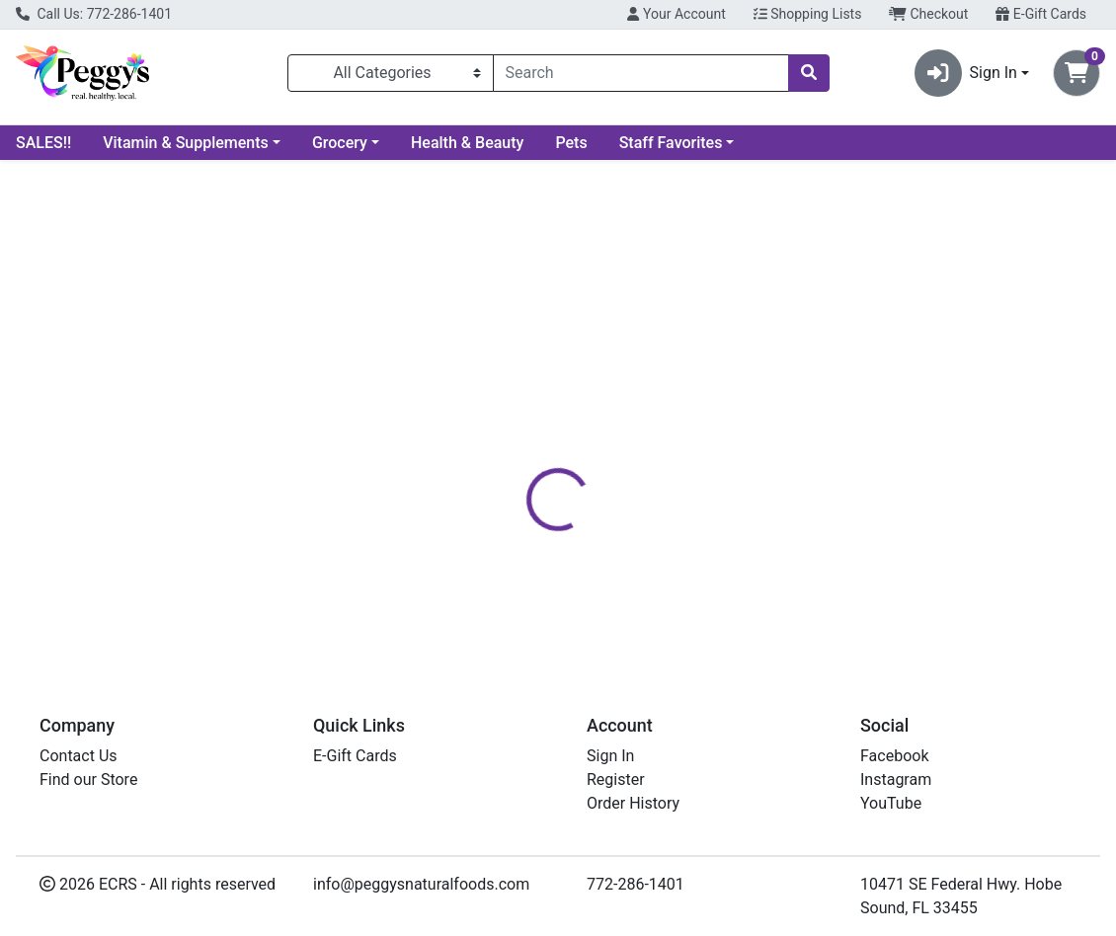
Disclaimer (606, 437)
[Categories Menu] (390, 73)
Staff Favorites (671, 142)
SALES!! (43, 142)
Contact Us (79, 755)
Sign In (610, 755)
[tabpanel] (790, 540)
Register (616, 779)
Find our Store (88, 779)
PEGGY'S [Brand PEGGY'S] (693, 511)
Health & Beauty (467, 142)
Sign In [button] (966, 73)
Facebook (894, 755)
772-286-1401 (635, 884)
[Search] (641, 73)
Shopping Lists (808, 14)
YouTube (890, 803)
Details (518, 437)
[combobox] (641, 73)
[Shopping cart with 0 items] (1076, 73)
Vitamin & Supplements (186, 142)
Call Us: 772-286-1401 (94, 14)
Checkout (928, 14)
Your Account (676, 14)
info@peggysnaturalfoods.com (421, 884)
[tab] (518, 437)
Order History (633, 803)
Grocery (339, 142)
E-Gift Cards (1041, 14)
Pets (571, 142)
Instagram (895, 779)
